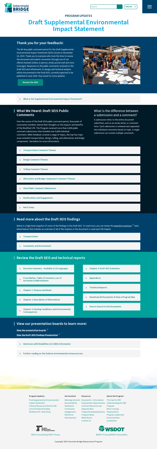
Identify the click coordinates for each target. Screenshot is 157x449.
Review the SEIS (30, 82)
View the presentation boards (32, 330)
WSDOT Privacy (102, 434)
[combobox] (130, 6)
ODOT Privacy (54, 434)
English (129, 7)
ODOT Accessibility (39, 434)
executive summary (124, 225)
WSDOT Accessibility (118, 434)
